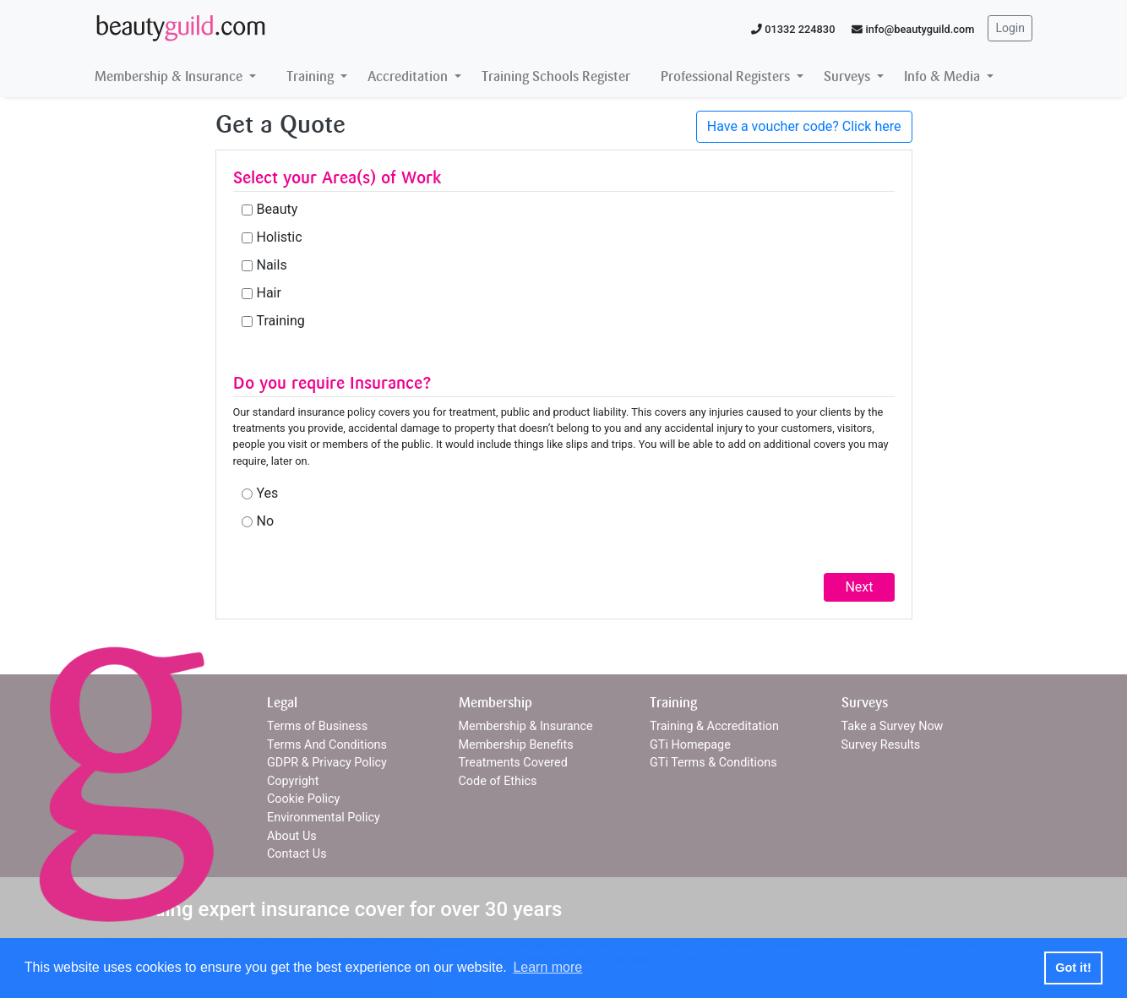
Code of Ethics (498, 781)
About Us (292, 836)
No (266, 521)
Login (1010, 28)
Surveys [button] (849, 76)
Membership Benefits (516, 745)
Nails (272, 265)
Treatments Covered (513, 762)
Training (281, 321)
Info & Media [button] (943, 76)
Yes (268, 493)
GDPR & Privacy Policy (327, 762)
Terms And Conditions (327, 745)
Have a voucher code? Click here (804, 126)
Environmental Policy (323, 817)
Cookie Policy (303, 799)
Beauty (277, 209)
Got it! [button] (1073, 967)
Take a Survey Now (892, 726)
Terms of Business (317, 726)
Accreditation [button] (409, 76)
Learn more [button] (547, 967)
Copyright (292, 781)
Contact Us (297, 854)
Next (859, 587)
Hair (269, 293)
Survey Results (881, 745)
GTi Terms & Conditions (713, 762)
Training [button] (311, 76)
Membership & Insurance (526, 726)
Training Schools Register (556, 76)
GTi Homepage (690, 745)
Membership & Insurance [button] (170, 76)
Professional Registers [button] (727, 76)
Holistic (279, 237)
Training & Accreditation (714, 726)
